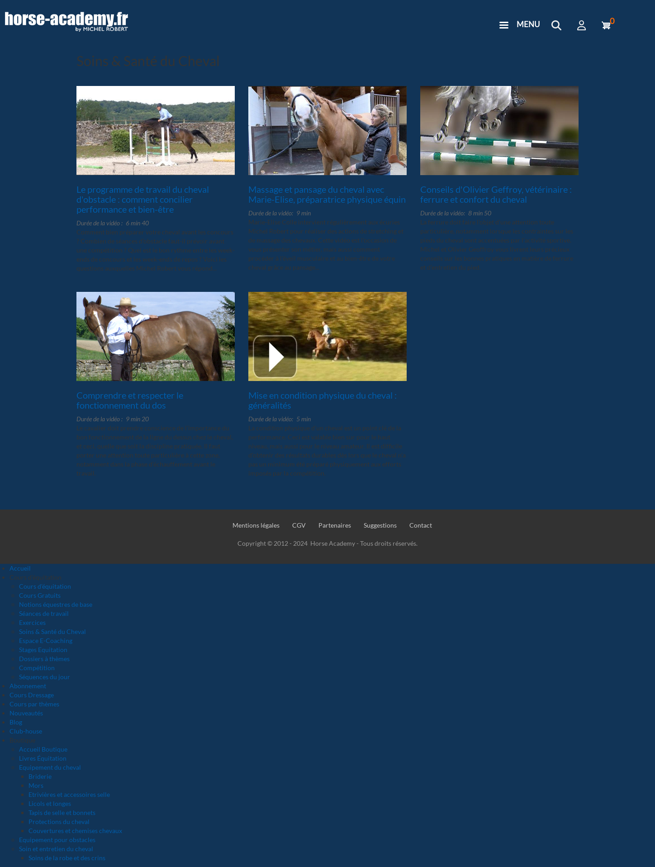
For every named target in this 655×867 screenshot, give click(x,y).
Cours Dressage (31, 695)
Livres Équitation (42, 758)
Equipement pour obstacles (57, 839)
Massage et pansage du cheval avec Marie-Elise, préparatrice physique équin (327, 194)
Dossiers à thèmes (44, 658)
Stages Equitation (43, 649)
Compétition (37, 668)
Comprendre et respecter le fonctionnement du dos (129, 400)
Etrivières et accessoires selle (69, 794)
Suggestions (380, 525)
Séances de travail (44, 613)
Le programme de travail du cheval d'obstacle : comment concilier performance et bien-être (142, 199)
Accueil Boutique (43, 749)
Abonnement (27, 686)
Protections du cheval (59, 821)
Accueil (20, 568)
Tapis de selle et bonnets (61, 812)
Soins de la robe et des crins (66, 858)
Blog (15, 722)
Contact (420, 525)
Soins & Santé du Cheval (52, 631)
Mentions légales (256, 525)
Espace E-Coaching (45, 640)
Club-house (25, 731)
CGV (299, 525)
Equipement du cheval (50, 767)
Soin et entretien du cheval (56, 849)
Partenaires (334, 525)
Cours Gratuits (40, 595)
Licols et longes (49, 803)
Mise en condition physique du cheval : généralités (322, 400)
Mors (35, 785)
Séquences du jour (44, 677)
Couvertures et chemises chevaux (75, 830)
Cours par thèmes (34, 704)
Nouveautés (26, 713)
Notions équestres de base (55, 604)
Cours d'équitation (45, 586)
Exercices (32, 622)
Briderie (40, 776)
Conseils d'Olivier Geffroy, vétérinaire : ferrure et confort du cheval (496, 194)
